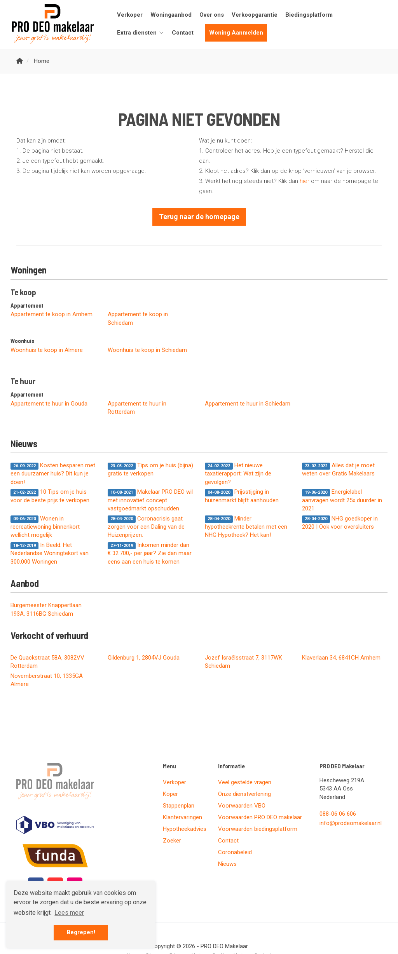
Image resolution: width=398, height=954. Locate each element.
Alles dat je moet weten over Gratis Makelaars (338, 469)
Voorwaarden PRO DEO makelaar (260, 817)
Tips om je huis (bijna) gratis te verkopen (150, 469)
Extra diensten (140, 32)
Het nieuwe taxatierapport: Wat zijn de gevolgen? (238, 474)
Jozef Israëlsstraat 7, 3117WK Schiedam (243, 661)
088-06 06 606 (337, 813)
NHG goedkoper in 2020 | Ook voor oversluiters (340, 522)
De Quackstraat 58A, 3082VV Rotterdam (47, 661)
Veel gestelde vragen (244, 782)
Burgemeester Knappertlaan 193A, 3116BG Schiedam (46, 609)
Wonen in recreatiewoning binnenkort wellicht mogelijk (45, 527)
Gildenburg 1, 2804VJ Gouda (144, 657)
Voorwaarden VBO (241, 805)
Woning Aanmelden (236, 32)
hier (304, 181)
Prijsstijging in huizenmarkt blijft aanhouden (242, 495)
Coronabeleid (235, 852)
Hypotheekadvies (184, 828)
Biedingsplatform (309, 14)
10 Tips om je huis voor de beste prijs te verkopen (49, 495)
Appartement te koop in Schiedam (138, 318)
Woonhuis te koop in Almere (46, 349)
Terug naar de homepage (199, 216)
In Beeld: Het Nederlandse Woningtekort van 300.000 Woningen (49, 553)
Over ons (211, 14)
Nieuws (227, 863)
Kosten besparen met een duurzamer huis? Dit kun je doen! (52, 474)
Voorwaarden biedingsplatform (257, 828)
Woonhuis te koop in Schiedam (147, 349)
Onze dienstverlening (244, 793)
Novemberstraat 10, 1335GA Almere (46, 680)
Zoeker (172, 840)
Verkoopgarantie (255, 14)
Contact (183, 32)
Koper (170, 793)
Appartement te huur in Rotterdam (137, 407)
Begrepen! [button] (81, 932)
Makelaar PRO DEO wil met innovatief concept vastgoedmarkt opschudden (150, 500)
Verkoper (130, 14)
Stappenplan (178, 805)
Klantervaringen (182, 817)
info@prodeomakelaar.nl (350, 823)
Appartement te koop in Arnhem (51, 314)
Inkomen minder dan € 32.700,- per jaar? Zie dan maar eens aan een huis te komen (150, 553)
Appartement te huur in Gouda (48, 403)
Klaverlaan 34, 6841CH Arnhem (341, 657)
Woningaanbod (171, 14)
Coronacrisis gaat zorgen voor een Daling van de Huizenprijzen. (146, 527)
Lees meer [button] (69, 912)
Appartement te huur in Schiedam (247, 403)
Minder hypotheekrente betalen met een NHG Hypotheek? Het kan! (246, 527)
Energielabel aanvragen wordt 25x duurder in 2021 (342, 500)
